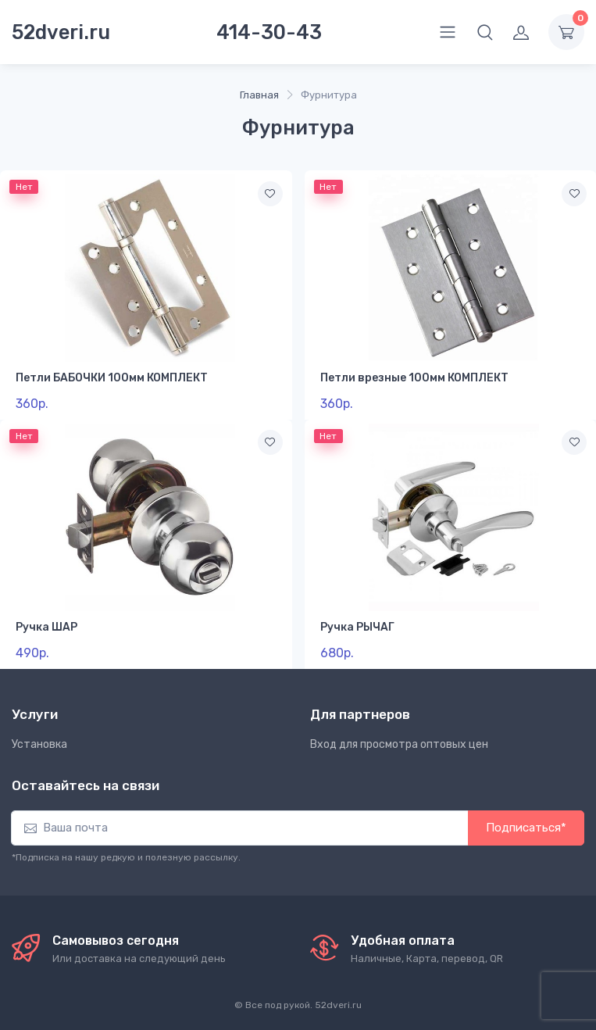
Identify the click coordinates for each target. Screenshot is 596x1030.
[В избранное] (270, 193)
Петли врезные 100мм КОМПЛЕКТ (414, 377)
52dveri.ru (61, 32)
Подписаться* (526, 828)
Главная (259, 95)
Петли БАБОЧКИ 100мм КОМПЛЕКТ (112, 377)
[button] (485, 32)
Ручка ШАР (46, 627)
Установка (39, 744)
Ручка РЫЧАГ (357, 627)
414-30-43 (269, 32)
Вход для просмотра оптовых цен (399, 744)
